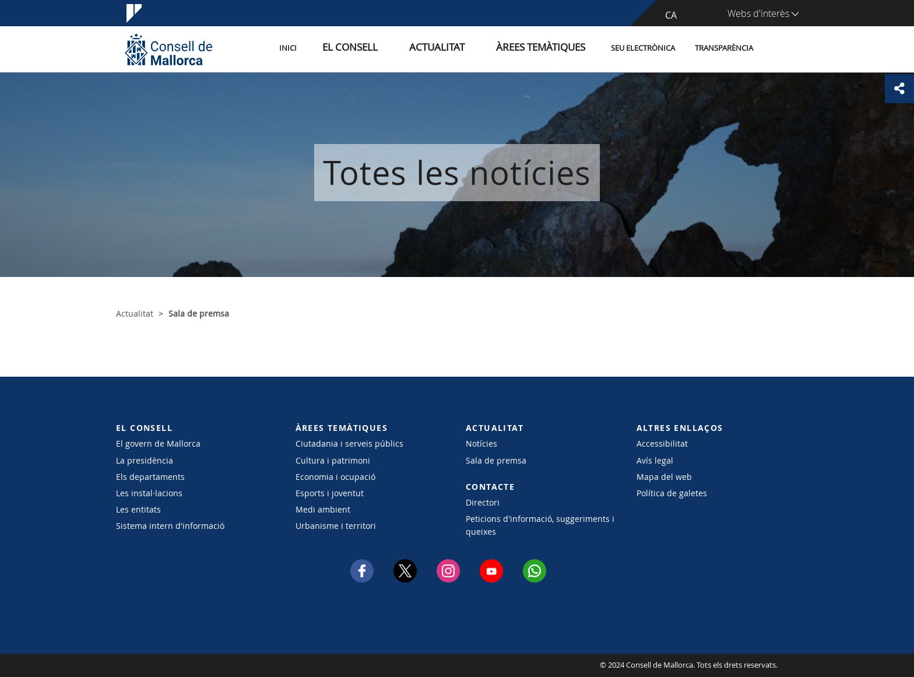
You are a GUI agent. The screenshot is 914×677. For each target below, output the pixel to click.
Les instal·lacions (149, 493)
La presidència (144, 460)
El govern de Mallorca (158, 443)
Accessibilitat (662, 443)
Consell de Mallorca (151, 665)
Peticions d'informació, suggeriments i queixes (540, 524)
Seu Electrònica (643, 49)
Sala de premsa (496, 460)
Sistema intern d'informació (170, 525)
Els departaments (150, 476)
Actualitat (462, 49)
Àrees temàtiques (547, 49)
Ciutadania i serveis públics (349, 443)
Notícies (481, 443)
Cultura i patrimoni (333, 460)
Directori (483, 502)
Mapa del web (664, 476)
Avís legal (655, 460)
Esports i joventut (330, 493)
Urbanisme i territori (336, 525)
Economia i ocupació (335, 476)
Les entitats (138, 509)
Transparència (724, 49)
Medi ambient (323, 509)
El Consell (391, 49)
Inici (341, 49)
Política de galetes (672, 493)
